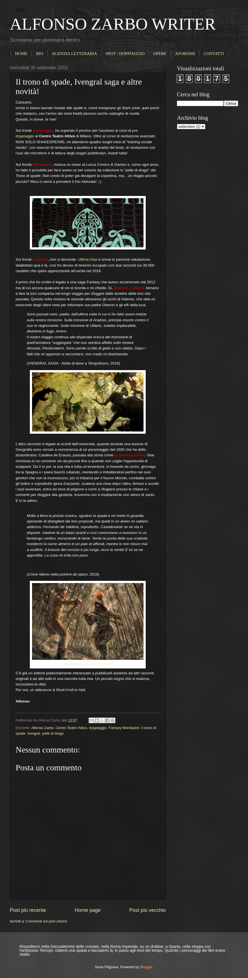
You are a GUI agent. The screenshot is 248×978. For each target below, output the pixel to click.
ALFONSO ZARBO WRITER (113, 24)
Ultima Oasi (88, 259)
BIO (39, 53)
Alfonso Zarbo (42, 728)
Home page (88, 910)
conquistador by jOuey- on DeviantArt (88, 664)
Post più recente (28, 910)
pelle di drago (53, 733)
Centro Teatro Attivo (71, 728)
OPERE (160, 53)
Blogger (146, 967)
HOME (21, 53)
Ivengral (33, 733)
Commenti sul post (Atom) (46, 921)
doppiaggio (98, 728)
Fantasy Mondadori (124, 728)
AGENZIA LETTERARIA (74, 53)
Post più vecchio (147, 910)
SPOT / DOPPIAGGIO (125, 53)
